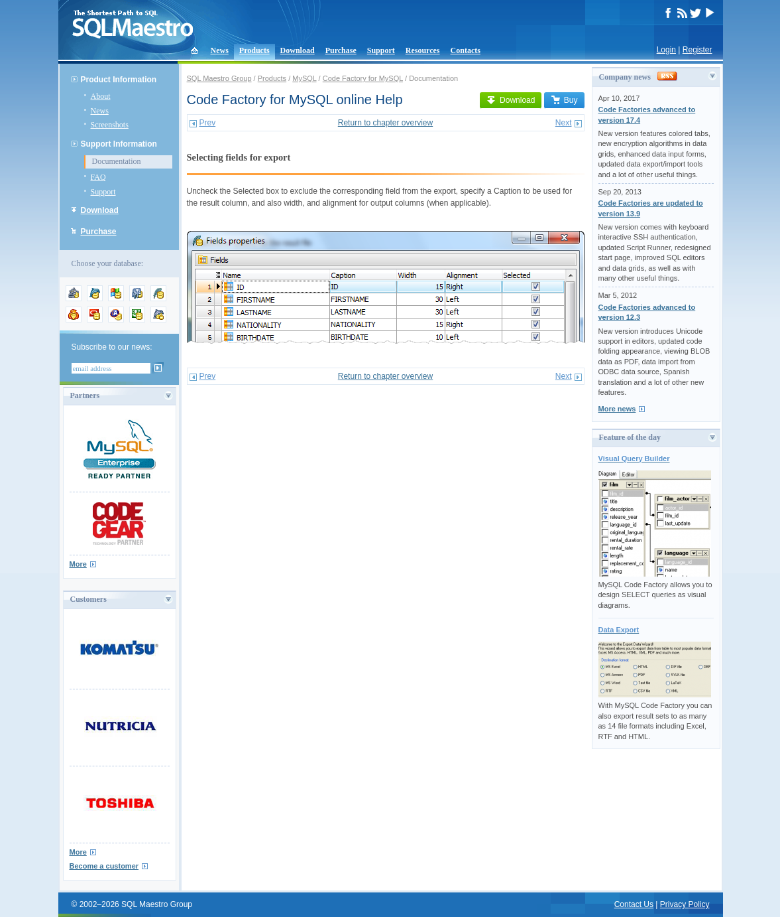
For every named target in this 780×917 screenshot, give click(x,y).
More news (617, 409)
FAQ (98, 177)
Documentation (116, 161)
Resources (423, 50)
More (78, 564)
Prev (207, 122)
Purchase (341, 50)
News (220, 50)
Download (297, 50)
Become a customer (104, 866)
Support (381, 50)
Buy (564, 100)
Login (666, 49)
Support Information (119, 144)
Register (697, 49)
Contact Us (633, 904)
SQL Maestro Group (219, 78)
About (101, 96)
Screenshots (110, 124)
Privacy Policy (685, 904)
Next (563, 122)
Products (254, 50)
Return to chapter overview (385, 122)
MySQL (304, 78)
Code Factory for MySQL (363, 78)
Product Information (119, 79)
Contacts (465, 50)
